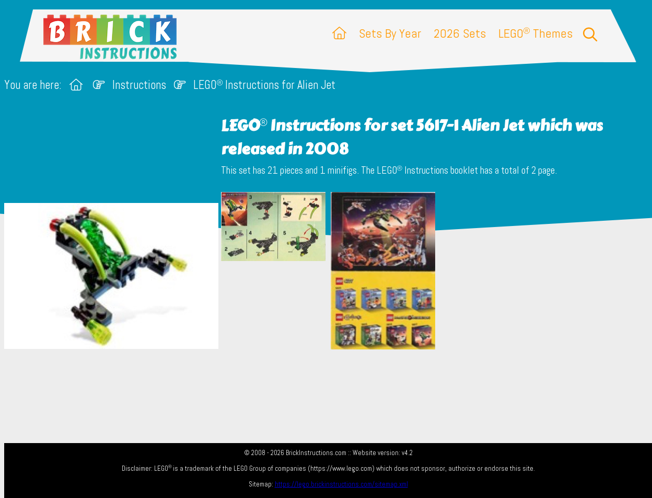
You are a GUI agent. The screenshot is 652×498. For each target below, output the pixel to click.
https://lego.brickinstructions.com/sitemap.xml (341, 484)
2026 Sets (460, 33)
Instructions (139, 85)
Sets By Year (390, 33)
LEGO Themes (535, 33)
